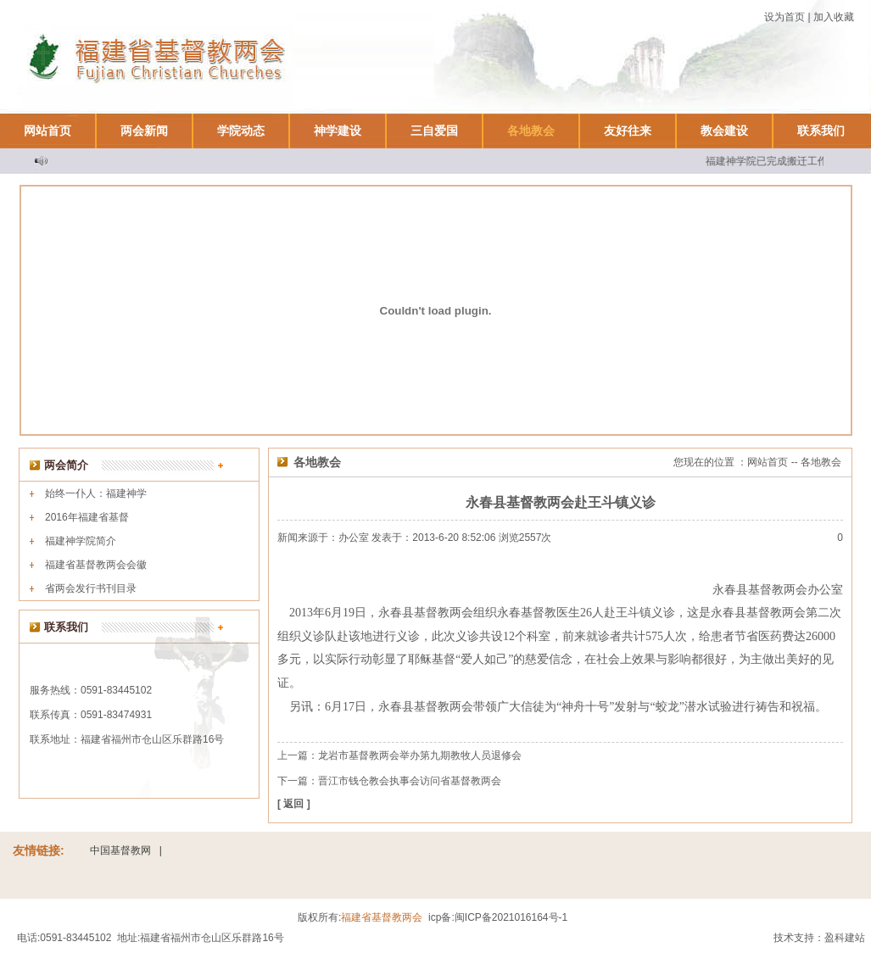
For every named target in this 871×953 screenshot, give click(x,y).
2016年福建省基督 (87, 517)
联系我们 (821, 130)
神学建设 (337, 130)
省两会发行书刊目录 (91, 588)
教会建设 (724, 130)
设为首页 (784, 17)
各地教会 (531, 130)
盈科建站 (844, 938)
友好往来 (627, 130)
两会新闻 (144, 130)
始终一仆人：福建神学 (96, 493)
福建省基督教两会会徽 (96, 565)
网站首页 (47, 130)
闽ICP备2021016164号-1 (511, 917)
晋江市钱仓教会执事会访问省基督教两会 (409, 781)
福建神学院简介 (80, 541)
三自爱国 (434, 130)
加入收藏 (833, 17)
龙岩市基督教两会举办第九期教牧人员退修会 (420, 755)
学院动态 (241, 130)
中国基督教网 (120, 850)
